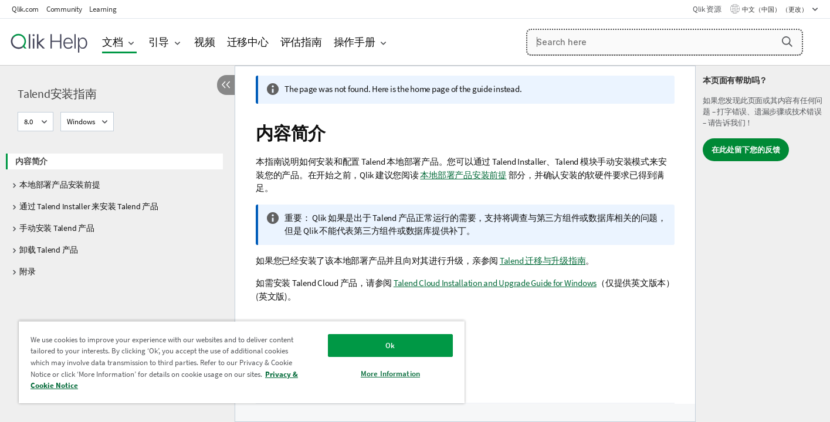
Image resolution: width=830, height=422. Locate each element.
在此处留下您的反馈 (746, 150)
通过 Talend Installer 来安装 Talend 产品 (88, 206)
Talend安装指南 (57, 93)
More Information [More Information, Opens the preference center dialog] (390, 374)
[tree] (117, 213)
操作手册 (354, 42)
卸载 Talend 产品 (48, 249)
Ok (390, 345)
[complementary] (763, 244)
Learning (102, 9)
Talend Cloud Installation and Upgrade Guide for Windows (495, 282)
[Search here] (664, 42)
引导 (159, 42)
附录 (27, 271)
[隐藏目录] (226, 85)
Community (64, 9)
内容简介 (31, 161)
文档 (112, 42)
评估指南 (301, 42)
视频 (204, 42)
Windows (81, 122)
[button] (787, 41)
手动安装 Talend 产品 (56, 228)
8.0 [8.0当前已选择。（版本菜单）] (29, 122)
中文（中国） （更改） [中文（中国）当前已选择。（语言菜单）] (775, 9)
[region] (242, 362)
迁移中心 (248, 42)
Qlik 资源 (707, 9)
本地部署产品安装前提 (59, 184)
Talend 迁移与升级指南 (543, 260)
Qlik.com (25, 9)
